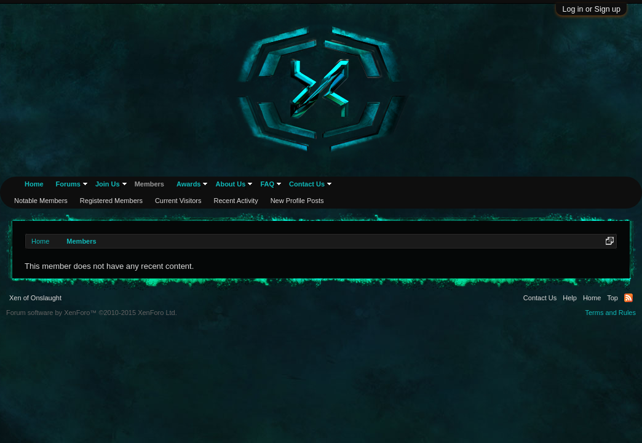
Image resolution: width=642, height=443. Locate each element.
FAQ (267, 184)
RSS (628, 297)
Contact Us (307, 184)
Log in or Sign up (591, 9)
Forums (68, 184)
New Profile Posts (297, 200)
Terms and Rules (610, 312)
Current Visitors (178, 200)
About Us (230, 184)
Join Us (107, 184)
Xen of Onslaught (35, 297)
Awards (188, 184)
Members (149, 184)
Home (34, 184)
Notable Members (41, 200)
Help (570, 297)
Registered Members (111, 200)
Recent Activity (236, 200)
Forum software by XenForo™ (91, 312)
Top (612, 297)
